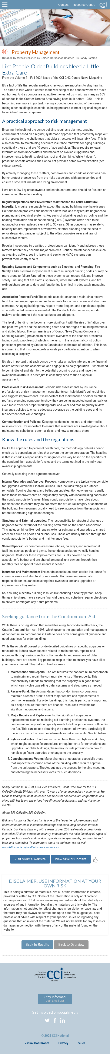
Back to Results (37, 945)
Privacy (63, 1043)
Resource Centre (84, 4)
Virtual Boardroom (36, 1043)
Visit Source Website (30, 859)
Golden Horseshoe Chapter (57, 58)
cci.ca (82, 1043)
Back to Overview (71, 945)
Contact (63, 4)
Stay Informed (55, 998)
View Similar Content (70, 859)
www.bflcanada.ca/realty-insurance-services (30, 847)
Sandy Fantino (88, 58)
